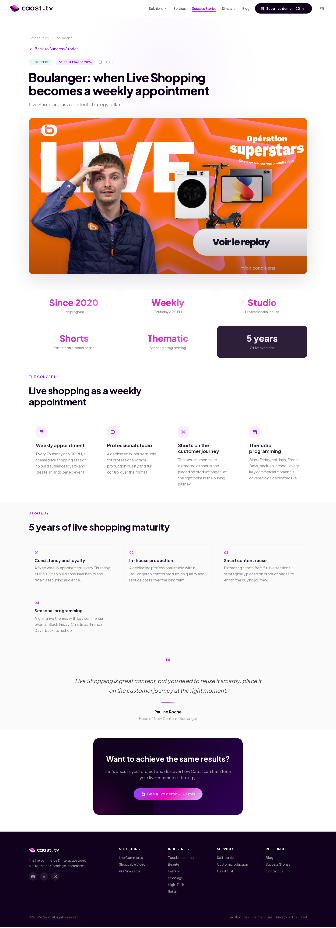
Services (180, 8)
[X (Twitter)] (44, 877)
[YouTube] (55, 877)
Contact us (274, 872)
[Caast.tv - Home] (31, 8)
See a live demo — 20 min (283, 8)
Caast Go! (225, 872)
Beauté (173, 865)
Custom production (232, 865)
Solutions (158, 8)
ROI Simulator (129, 872)
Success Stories (204, 8)
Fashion (174, 872)
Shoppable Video (132, 865)
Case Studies (39, 38)
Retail (172, 892)
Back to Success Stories (53, 48)
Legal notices (239, 918)
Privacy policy (286, 918)
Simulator (229, 8)
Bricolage (175, 879)
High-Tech (176, 885)
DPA (304, 918)
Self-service (226, 858)
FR (322, 8)
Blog (245, 8)
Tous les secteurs (181, 858)
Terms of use (262, 918)
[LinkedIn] (33, 877)
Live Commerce (131, 858)
